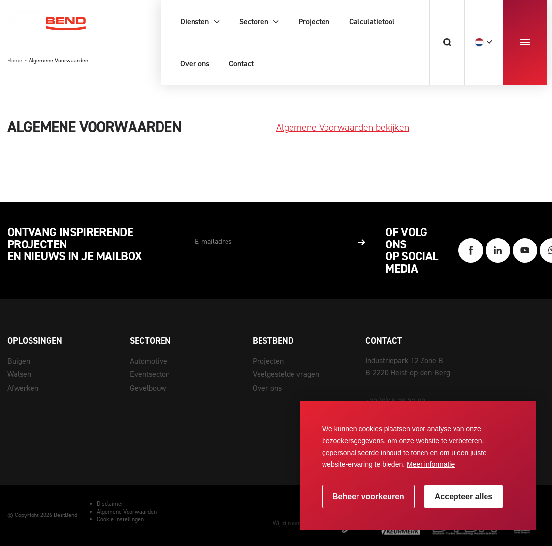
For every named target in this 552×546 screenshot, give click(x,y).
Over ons (267, 388)
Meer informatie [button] (431, 464)
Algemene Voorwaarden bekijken (342, 127)
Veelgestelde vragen (286, 374)
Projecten (268, 361)
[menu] (525, 42)
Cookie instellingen (120, 519)
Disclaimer (110, 504)
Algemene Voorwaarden (127, 512)
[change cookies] (368, 496)
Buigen (18, 361)
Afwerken (22, 388)
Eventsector (149, 374)
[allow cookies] (463, 496)
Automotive (148, 361)
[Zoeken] (446, 42)
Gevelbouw (148, 388)
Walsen (19, 374)
